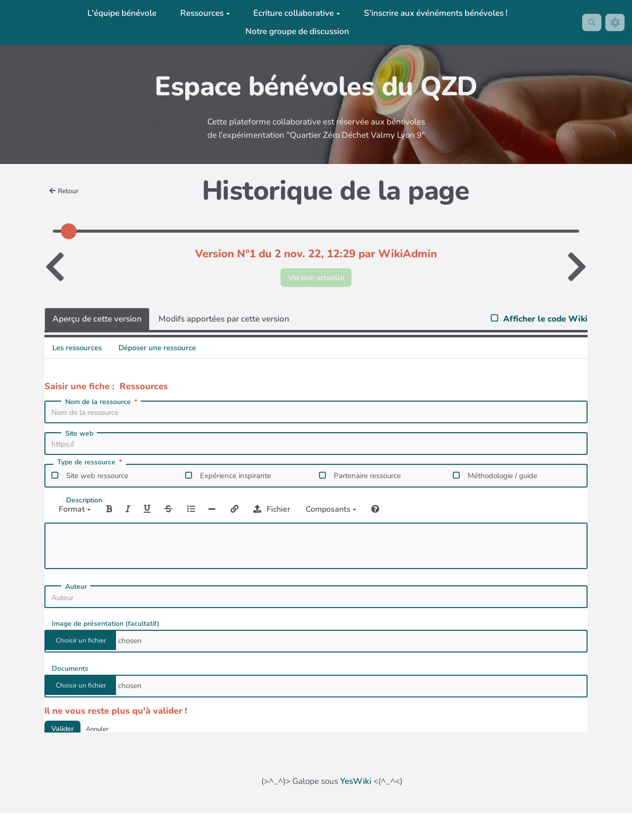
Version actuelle (316, 278)
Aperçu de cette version (97, 320)
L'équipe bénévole (120, 13)
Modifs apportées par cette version (223, 320)
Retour (65, 191)
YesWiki (355, 783)
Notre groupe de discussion (295, 31)
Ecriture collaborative (294, 13)
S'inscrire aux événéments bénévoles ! (433, 13)
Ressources (203, 13)
